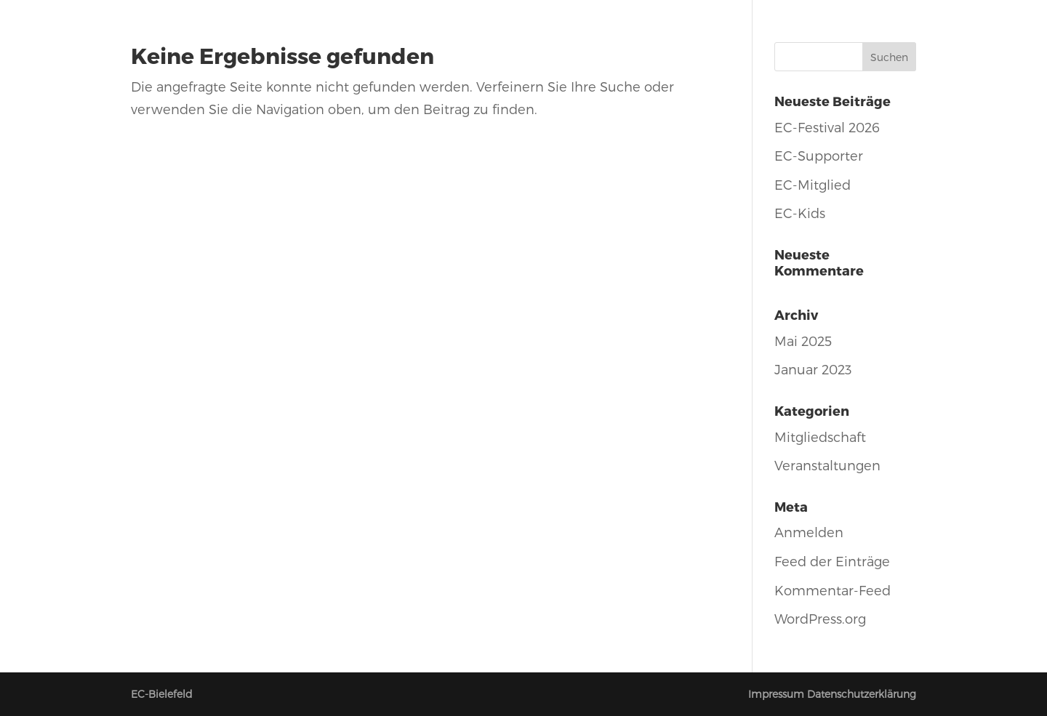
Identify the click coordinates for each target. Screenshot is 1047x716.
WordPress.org (820, 618)
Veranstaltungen (827, 464)
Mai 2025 (803, 340)
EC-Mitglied (812, 184)
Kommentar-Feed (832, 590)
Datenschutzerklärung (861, 694)
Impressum (776, 694)
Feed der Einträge (832, 560)
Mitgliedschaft (820, 436)
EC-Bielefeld (162, 694)
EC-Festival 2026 (827, 126)
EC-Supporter (818, 155)
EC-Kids (799, 212)
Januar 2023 (812, 369)
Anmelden (808, 531)
